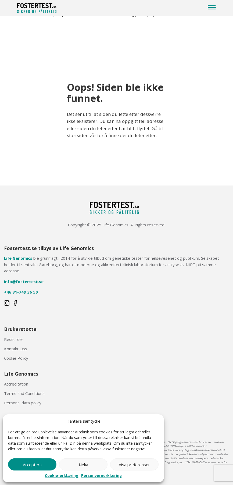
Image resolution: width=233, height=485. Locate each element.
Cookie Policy (16, 358)
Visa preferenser (134, 464)
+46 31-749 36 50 (21, 292)
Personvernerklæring (101, 475)
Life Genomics (18, 258)
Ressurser (13, 339)
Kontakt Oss (15, 348)
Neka (83, 464)
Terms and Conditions (24, 393)
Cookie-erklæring (61, 475)
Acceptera (32, 464)
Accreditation (16, 384)
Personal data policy (22, 402)
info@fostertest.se (24, 281)
